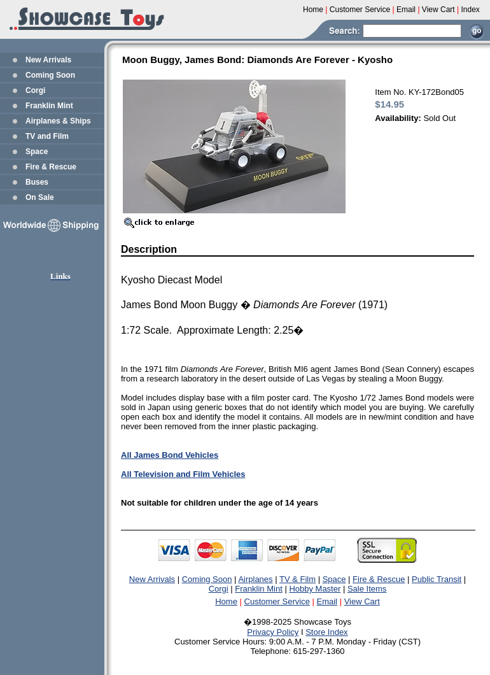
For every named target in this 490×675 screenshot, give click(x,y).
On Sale (39, 197)
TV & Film (297, 579)
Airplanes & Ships (58, 121)
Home (226, 601)
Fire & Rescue (50, 166)
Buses (36, 182)
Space (36, 151)
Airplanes (255, 579)
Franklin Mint (49, 105)
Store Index (326, 632)
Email (327, 601)
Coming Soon (50, 75)
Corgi (35, 90)
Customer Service (277, 601)
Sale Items (366, 588)
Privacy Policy (272, 632)
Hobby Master (314, 588)
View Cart (362, 601)
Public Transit (436, 579)
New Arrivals (48, 59)
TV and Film (47, 136)
